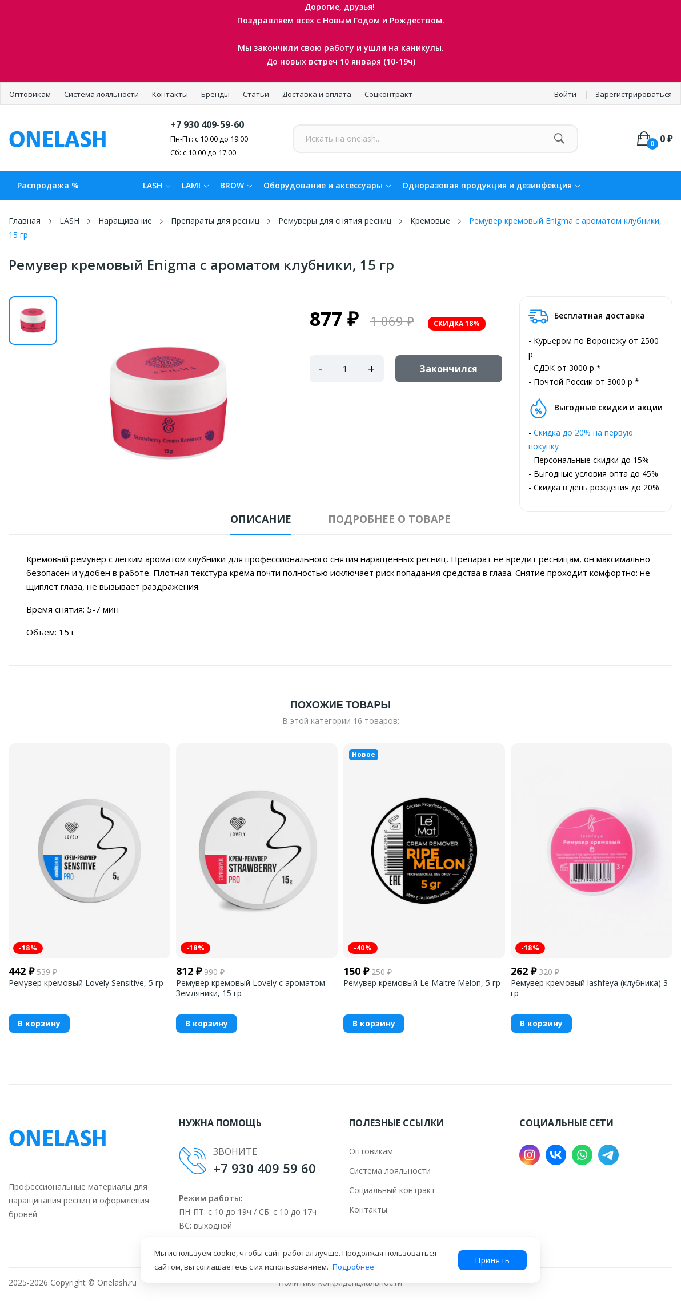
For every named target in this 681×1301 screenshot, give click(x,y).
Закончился (448, 368)
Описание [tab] (260, 519)
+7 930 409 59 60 (264, 1168)
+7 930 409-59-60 (207, 124)
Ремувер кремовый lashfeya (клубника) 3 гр (589, 988)
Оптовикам (31, 94)
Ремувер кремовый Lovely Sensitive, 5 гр (86, 983)
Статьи (257, 94)
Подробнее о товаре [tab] (389, 519)
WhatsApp (582, 1155)
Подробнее (353, 1267)
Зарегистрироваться (633, 94)
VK (556, 1155)
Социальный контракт (392, 1190)
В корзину (39, 1023)
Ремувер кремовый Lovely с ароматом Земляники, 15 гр (250, 988)
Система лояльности (102, 94)
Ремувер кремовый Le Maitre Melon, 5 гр (421, 983)
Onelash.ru (117, 1282)
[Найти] (559, 138)
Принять (492, 1260)
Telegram (608, 1155)
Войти (565, 94)
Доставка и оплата (317, 94)
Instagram (529, 1155)
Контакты (171, 94)
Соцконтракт (388, 94)
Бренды (216, 94)
